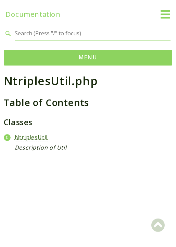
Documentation (32, 14)
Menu (88, 57)
